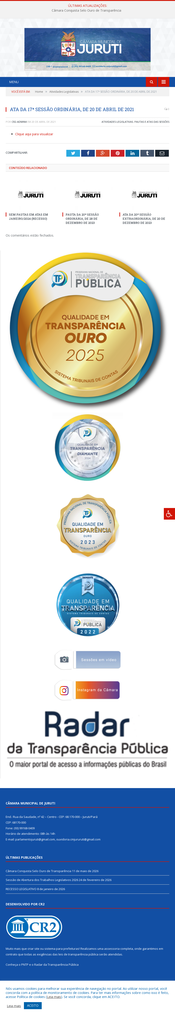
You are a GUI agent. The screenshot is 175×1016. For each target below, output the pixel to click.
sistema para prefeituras (61, 961)
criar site (33, 961)
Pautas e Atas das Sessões (151, 134)
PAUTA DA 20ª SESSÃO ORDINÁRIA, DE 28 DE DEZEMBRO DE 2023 (82, 231)
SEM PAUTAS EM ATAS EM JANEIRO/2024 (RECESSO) (28, 229)
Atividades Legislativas (117, 134)
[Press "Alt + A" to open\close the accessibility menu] (169, 514)
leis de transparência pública (78, 967)
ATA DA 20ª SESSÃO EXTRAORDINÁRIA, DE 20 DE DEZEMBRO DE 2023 (144, 231)
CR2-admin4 (19, 134)
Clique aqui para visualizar (34, 146)
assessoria (112, 961)
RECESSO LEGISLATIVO (21, 901)
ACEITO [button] (33, 1005)
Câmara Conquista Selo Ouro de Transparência (86, 10)
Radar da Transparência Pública (56, 977)
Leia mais (54, 996)
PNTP (24, 977)
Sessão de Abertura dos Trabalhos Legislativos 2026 (42, 893)
